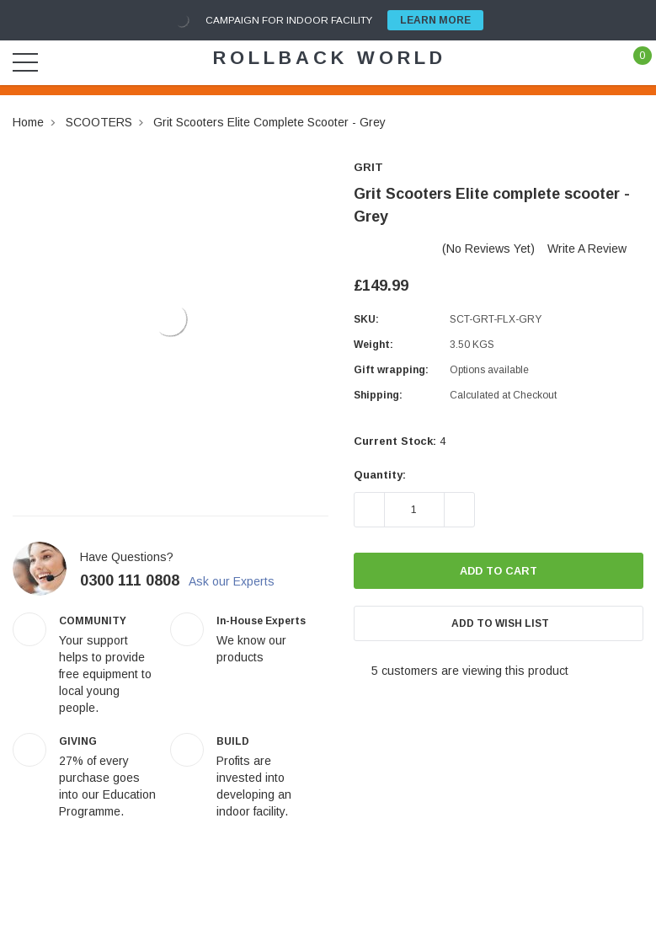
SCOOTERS (99, 122)
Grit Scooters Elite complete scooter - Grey (269, 122)
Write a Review (587, 248)
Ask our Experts (241, 581)
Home (28, 122)
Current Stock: (399, 441)
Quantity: (380, 474)
